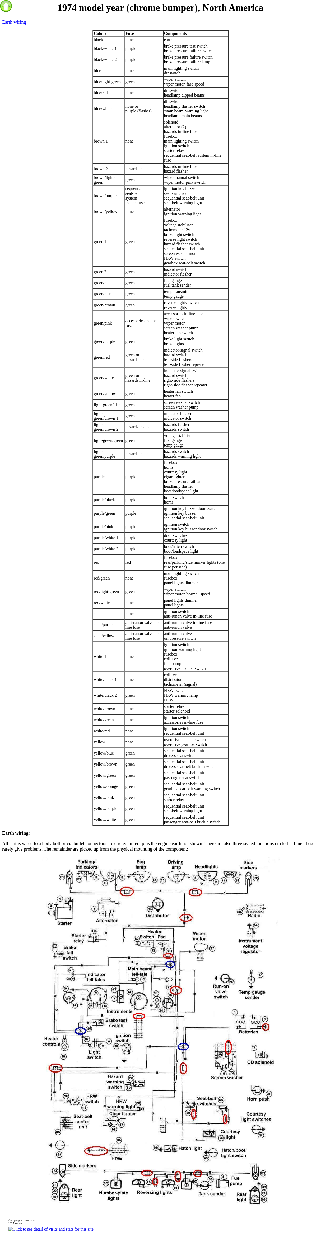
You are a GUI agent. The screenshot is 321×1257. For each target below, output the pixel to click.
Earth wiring (14, 22)
